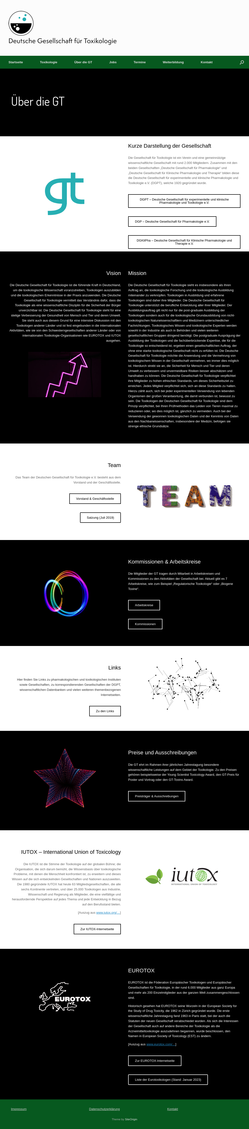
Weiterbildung (173, 62)
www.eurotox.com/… (160, 1044)
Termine (140, 62)
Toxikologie (48, 62)
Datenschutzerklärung (104, 1109)
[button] (242, 62)
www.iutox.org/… (108, 912)
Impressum (19, 1109)
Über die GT (83, 62)
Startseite (16, 62)
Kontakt (207, 62)
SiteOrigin (131, 1119)
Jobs (112, 62)
